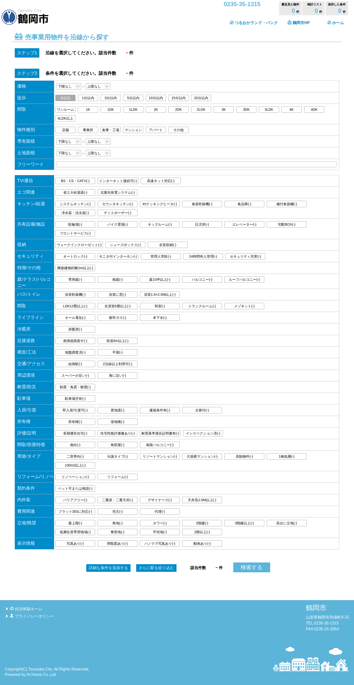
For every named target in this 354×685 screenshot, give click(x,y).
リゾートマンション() (160, 456)
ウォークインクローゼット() (79, 245)
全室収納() (167, 245)
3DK (246, 109)
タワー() (160, 523)
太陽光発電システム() (117, 192)
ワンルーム (65, 109)
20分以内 (201, 98)
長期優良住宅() (75, 433)
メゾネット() (244, 306)
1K (88, 109)
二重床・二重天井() (117, 500)
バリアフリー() (75, 500)
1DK (110, 109)
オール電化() (75, 318)
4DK (314, 109)
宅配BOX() (286, 224)
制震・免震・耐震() (75, 387)
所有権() (75, 422)
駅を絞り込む (156, 568)
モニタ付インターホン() (118, 256)
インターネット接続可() (118, 181)
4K (291, 109)
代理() (160, 512)
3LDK (269, 109)
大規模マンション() (202, 456)
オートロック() (75, 256)
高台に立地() (286, 523)
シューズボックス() (125, 245)
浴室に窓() (117, 294)
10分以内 (156, 98)
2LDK (201, 109)
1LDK (133, 109)
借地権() (117, 422)
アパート (156, 130)
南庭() (117, 279)
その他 (178, 130)
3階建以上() (244, 523)
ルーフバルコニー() (244, 279)
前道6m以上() (117, 341)
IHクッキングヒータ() (160, 204)
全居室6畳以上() (117, 306)
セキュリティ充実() (245, 256)
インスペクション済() (203, 433)
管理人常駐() (160, 256)
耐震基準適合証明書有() (160, 433)
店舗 (65, 130)
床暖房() (75, 329)
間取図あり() (117, 543)
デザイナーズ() (160, 500)
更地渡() (117, 410)
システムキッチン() (75, 204)
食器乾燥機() (202, 204)
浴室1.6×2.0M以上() (160, 294)
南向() (75, 445)
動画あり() (202, 543)
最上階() (75, 523)
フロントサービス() (75, 233)
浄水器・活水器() (75, 213)
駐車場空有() (75, 399)
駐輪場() (75, 224)
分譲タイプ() (117, 456)
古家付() (202, 410)
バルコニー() (202, 279)
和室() (160, 306)
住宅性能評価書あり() (117, 433)
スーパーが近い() (75, 375)
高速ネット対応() (161, 181)
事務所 (88, 130)
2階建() (202, 523)
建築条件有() (159, 410)
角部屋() (117, 445)
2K (156, 109)
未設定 (65, 98)
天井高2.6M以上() (202, 500)
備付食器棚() (286, 204)
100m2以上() (75, 465)
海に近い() (117, 375)
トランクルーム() (202, 306)
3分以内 (110, 98)
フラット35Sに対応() (75, 512)
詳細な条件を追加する (108, 568)
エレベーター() (244, 224)
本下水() (160, 318)
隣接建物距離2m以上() (75, 268)
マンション (133, 130)
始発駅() (75, 364)
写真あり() (75, 543)
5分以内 (133, 98)
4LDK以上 (65, 118)
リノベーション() (75, 477)
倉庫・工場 (110, 130)
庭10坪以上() (159, 279)
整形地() (117, 532)
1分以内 (88, 98)
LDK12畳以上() (75, 306)
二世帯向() (75, 456)
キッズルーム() (160, 224)
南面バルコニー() (160, 445)
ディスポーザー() (117, 213)
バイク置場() (117, 224)
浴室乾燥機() (75, 294)
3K (223, 109)
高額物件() (244, 456)
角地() (117, 523)
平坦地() (160, 532)
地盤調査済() (75, 352)
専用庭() (75, 279)
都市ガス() (117, 318)
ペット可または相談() (75, 488)
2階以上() (202, 532)
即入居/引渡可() (75, 410)
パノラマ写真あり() (159, 543)
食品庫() (244, 204)
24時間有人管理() (203, 256)
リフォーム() (117, 477)
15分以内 (178, 98)
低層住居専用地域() (75, 532)
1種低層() (287, 456)
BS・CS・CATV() (75, 181)
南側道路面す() (75, 341)
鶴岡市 (316, 608)
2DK (178, 109)
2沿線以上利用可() (117, 364)
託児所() (202, 224)
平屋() (117, 352)
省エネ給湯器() (75, 192)
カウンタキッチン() (117, 204)
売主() (117, 512)
